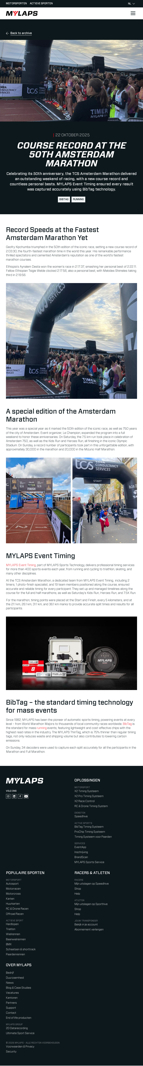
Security (11, 1052)
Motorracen (13, 889)
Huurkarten (13, 904)
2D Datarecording (17, 1028)
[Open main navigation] (133, 13)
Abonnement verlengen (89, 930)
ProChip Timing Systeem (89, 832)
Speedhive (81, 816)
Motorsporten (16, 3)
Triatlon (10, 929)
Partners (11, 1003)
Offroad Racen (15, 914)
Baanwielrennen (16, 939)
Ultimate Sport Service (20, 1033)
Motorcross (13, 894)
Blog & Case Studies (18, 988)
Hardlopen (12, 924)
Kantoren (12, 998)
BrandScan (81, 857)
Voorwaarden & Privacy (20, 1047)
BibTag (64, 199)
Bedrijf (10, 973)
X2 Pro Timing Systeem (89, 796)
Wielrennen (13, 934)
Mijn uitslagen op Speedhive (91, 884)
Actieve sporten (41, 3)
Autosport (12, 884)
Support (11, 1008)
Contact (11, 1013)
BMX (9, 944)
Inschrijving (81, 852)
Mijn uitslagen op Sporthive (91, 904)
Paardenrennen (15, 954)
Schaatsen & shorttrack (21, 949)
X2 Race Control (84, 801)
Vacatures (12, 993)
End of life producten (18, 1018)
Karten (10, 899)
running (78, 199)
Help (77, 894)
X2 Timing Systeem (86, 791)
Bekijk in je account (86, 925)
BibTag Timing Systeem (89, 827)
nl (131, 3)
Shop (77, 889)
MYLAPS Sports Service (89, 862)
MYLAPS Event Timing (21, 565)
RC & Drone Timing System (91, 806)
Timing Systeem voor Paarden (93, 837)
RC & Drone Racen (17, 909)
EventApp (80, 847)
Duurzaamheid (15, 978)
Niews (10, 983)
